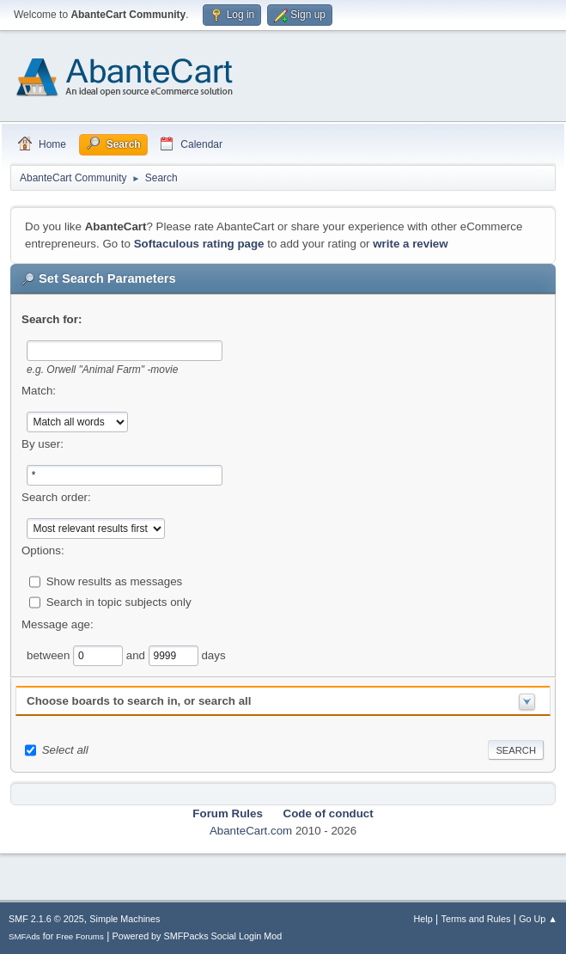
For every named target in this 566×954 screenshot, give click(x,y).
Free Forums (80, 936)
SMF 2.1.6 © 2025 (46, 919)
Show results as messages (114, 580)
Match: (38, 390)
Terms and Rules (476, 919)
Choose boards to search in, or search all (139, 700)
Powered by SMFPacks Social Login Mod (198, 936)
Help (423, 919)
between (50, 654)
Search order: (56, 497)
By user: (42, 443)
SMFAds (24, 936)
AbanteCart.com (251, 830)
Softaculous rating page (199, 243)
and (137, 654)
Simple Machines (124, 919)
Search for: (51, 319)
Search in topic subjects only (119, 601)
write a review (410, 243)
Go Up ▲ (538, 919)
